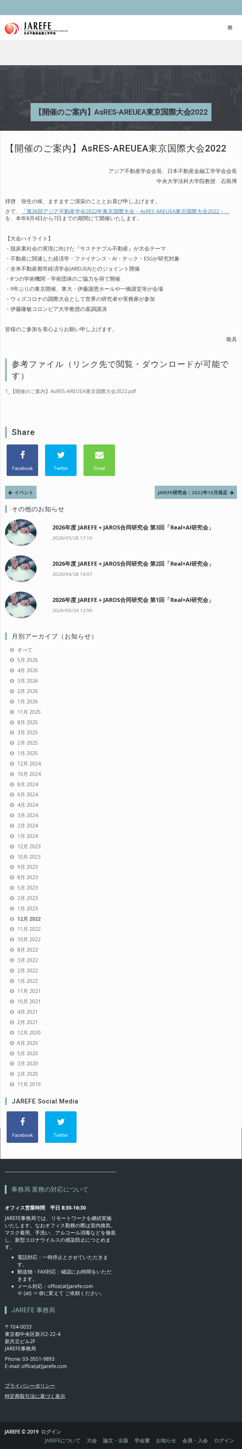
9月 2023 (27, 866)
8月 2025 (27, 722)
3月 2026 (27, 680)
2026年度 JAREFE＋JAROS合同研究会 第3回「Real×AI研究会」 (133, 527)
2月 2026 (27, 691)
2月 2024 (27, 825)
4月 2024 (27, 804)
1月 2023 (27, 908)
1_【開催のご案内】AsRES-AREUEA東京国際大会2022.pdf (70, 391)
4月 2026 (27, 670)
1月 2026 (27, 701)
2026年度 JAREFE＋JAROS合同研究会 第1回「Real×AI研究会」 (133, 600)
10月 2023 (29, 856)
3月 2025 (27, 732)
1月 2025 (27, 753)
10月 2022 (29, 939)
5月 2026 (27, 659)
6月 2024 (27, 794)
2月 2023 (27, 898)
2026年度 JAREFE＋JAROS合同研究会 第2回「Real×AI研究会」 (133, 563)
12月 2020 (29, 1032)
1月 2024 (27, 836)
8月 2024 (27, 784)
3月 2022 (27, 960)
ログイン (51, 1431)
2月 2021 (27, 1022)
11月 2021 (29, 991)
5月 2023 (27, 887)
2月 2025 (27, 742)
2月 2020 (27, 1073)
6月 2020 (27, 1043)
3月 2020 (27, 1063)
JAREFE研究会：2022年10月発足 (193, 492)
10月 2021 (29, 1001)
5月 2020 (27, 1053)
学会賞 (142, 1440)
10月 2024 (29, 773)
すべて (24, 649)
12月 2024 (29, 763)
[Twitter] (61, 460)
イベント (23, 492)
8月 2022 (27, 949)
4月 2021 (27, 1011)
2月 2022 (27, 970)
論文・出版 (115, 1440)
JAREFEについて (62, 1440)
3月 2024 (27, 815)
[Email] (99, 460)
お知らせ (166, 1440)
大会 (92, 1440)
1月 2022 (27, 980)
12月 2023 (29, 846)
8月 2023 (27, 877)
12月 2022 (29, 918)
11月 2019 (29, 1084)
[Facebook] (22, 460)
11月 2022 (29, 928)
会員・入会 (195, 1440)
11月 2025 (29, 711)
